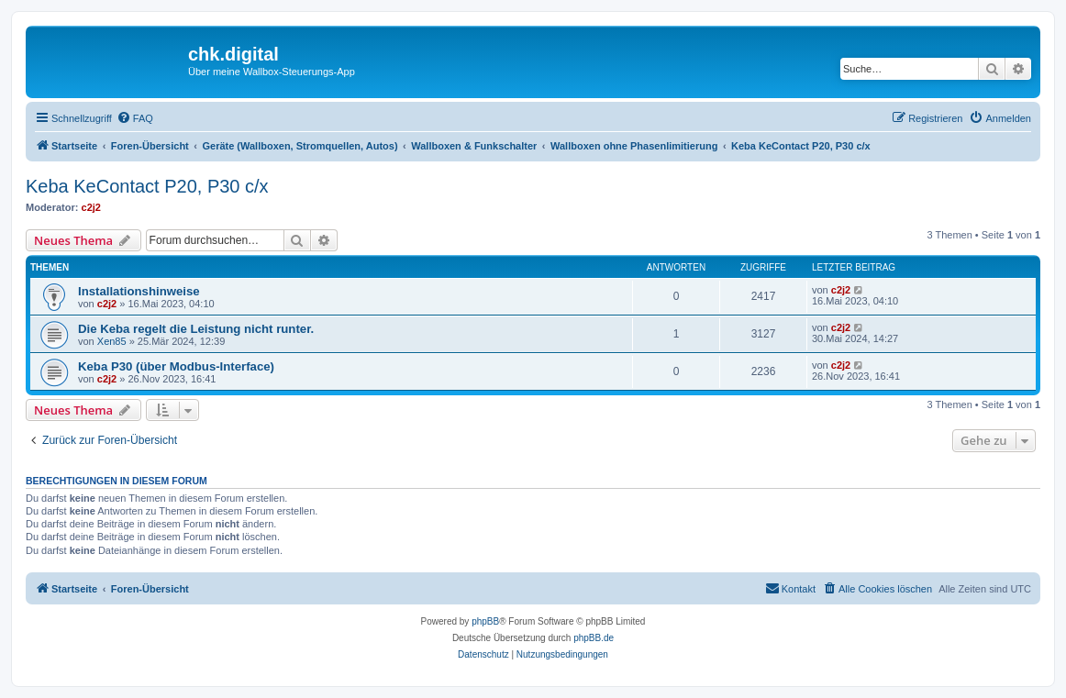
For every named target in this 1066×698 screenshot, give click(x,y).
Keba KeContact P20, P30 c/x (147, 186)
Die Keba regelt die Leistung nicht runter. (196, 329)
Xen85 (112, 341)
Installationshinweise (139, 291)
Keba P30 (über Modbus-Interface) (176, 366)
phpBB (485, 621)
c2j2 (91, 207)
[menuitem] (135, 118)
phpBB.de (593, 638)
